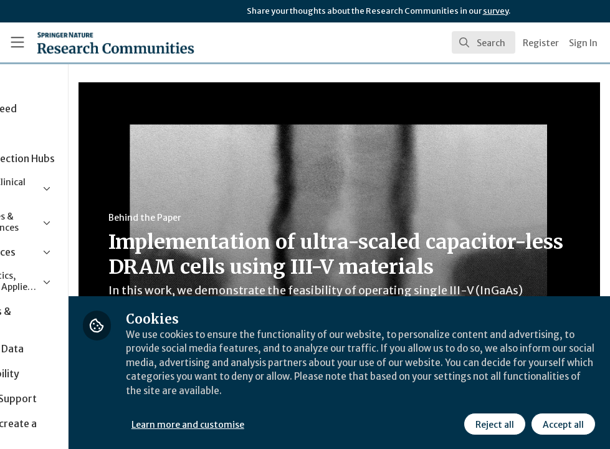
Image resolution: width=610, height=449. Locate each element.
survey (495, 11)
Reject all (494, 423)
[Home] (93, 42)
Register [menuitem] (541, 43)
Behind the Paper (235, 217)
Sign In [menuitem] (583, 43)
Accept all (562, 423)
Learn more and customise (279, 423)
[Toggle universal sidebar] (17, 42)
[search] (483, 42)
